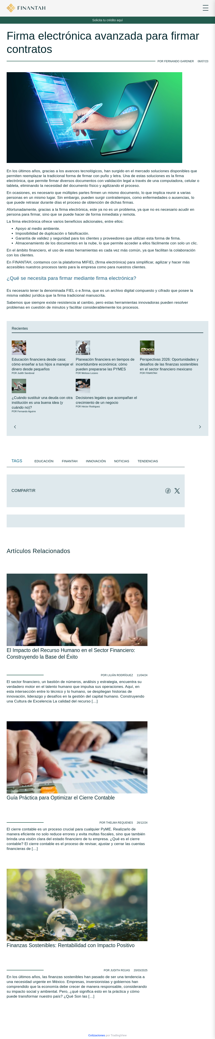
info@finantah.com (42, 896)
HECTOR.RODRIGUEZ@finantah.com (28, 1007)
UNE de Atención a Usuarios (70, 977)
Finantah (70, 461)
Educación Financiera (20, 970)
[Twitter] (176, 490)
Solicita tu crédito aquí (107, 20)
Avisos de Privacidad (65, 970)
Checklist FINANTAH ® (20, 984)
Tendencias (148, 461)
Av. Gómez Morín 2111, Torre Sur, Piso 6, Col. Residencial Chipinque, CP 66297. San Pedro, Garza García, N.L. (67, 906)
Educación (44, 461)
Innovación (96, 461)
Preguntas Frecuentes (66, 984)
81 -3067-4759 (39, 888)
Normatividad (15, 977)
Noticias (121, 461)
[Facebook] (167, 490)
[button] (15, 427)
